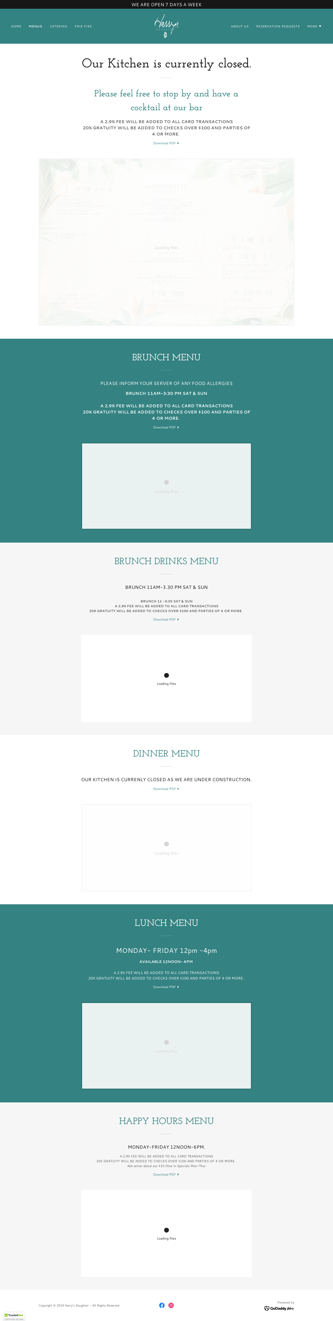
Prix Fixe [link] (83, 26)
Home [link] (16, 26)
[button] (314, 26)
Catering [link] (58, 26)
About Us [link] (240, 26)
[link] (166, 25)
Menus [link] (36, 26)
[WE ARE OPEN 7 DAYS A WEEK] (166, 4)
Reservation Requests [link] (278, 26)
